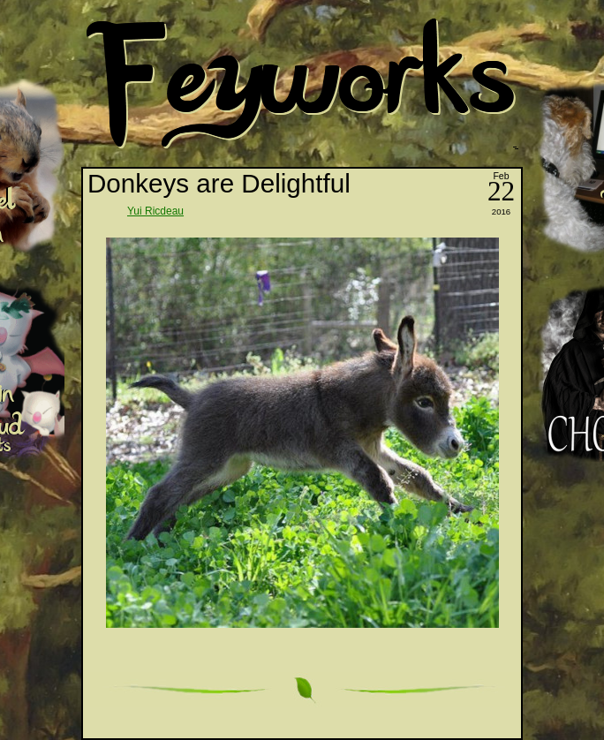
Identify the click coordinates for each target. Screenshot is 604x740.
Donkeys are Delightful (219, 183)
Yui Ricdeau (155, 211)
